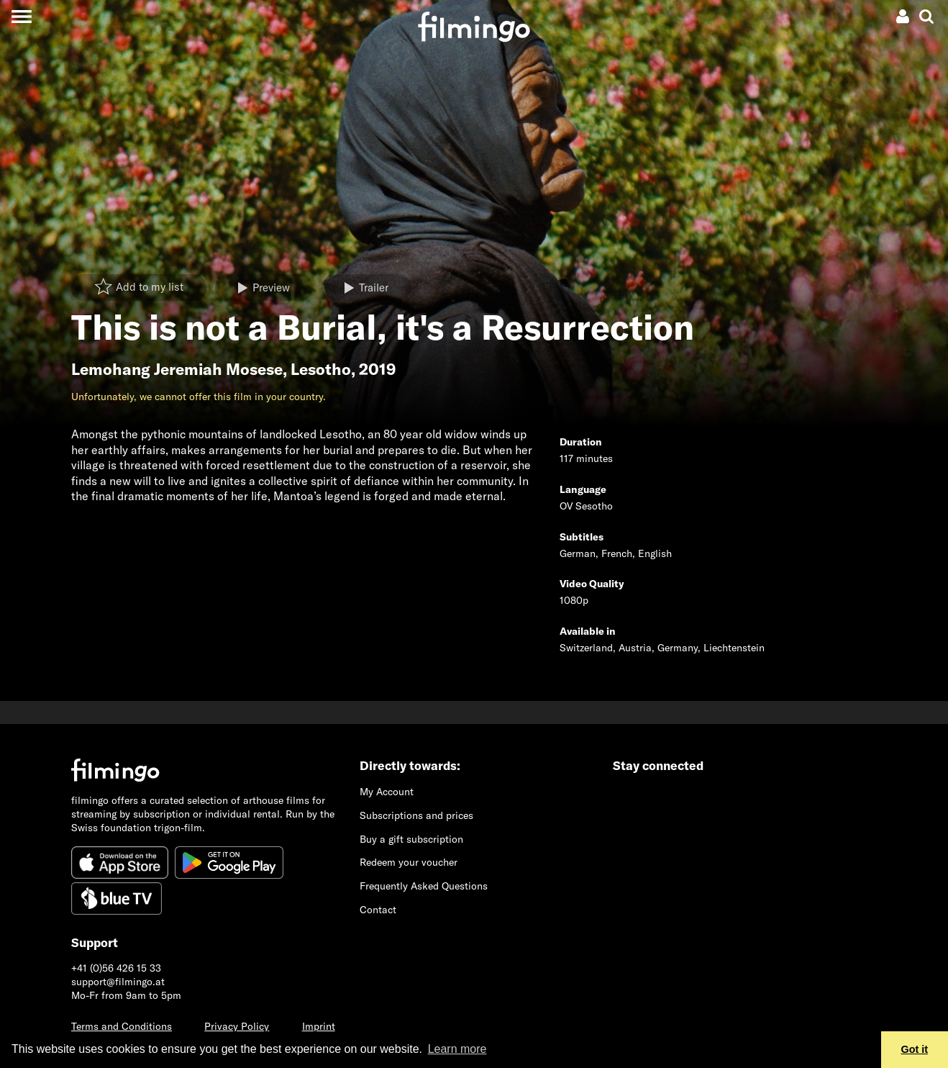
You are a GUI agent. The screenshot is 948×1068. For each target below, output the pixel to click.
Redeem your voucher (408, 862)
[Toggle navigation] (21, 16)
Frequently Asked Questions (424, 885)
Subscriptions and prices (416, 815)
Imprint (318, 1026)
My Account (387, 791)
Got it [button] (915, 1049)
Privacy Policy (236, 1026)
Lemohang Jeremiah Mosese (177, 369)
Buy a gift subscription (411, 839)
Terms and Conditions (121, 1026)
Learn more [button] (457, 1049)
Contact (378, 909)
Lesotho (321, 369)
